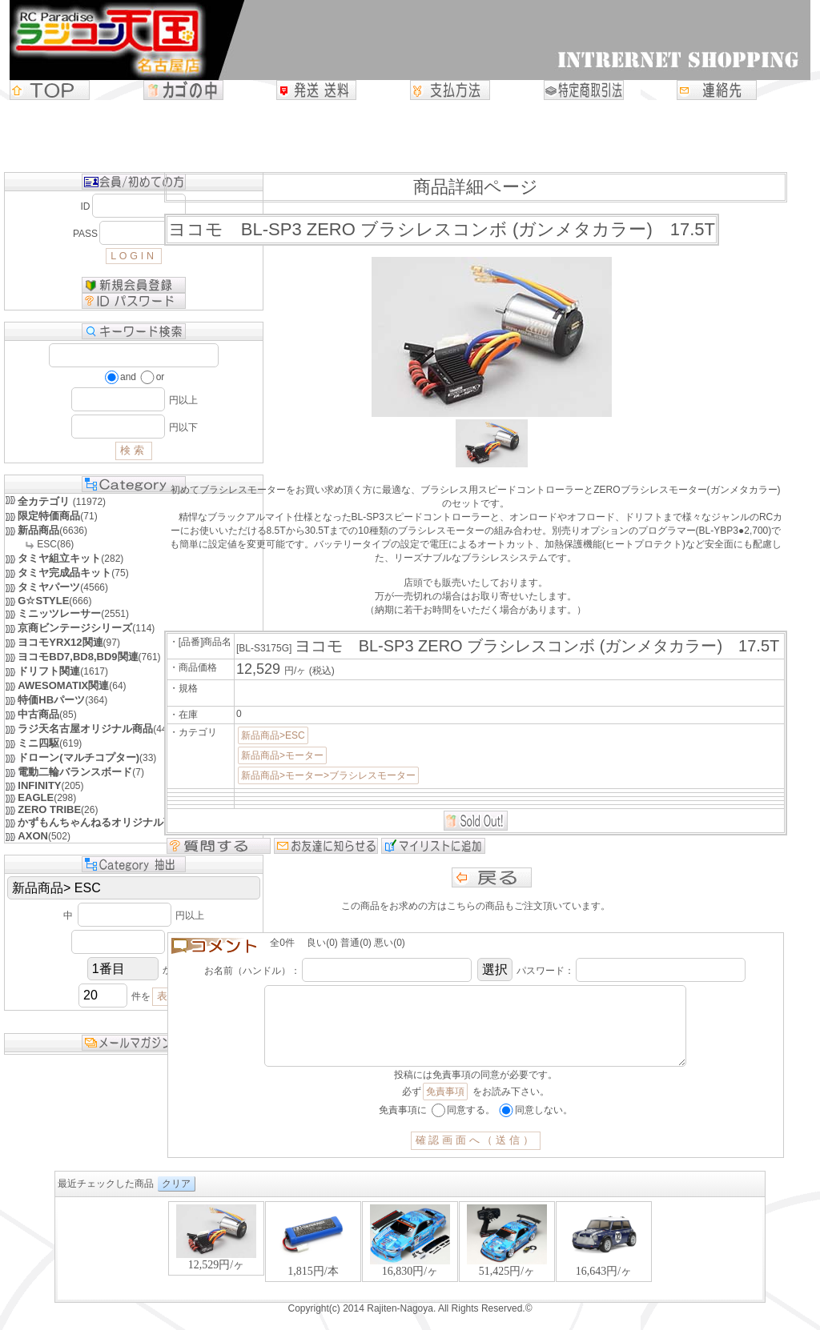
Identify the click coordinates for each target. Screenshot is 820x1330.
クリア (176, 1199)
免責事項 (445, 1107)
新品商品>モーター (282, 755)
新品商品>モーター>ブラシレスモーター (328, 775)
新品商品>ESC (273, 735)
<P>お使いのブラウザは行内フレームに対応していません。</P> (410, 1266)
